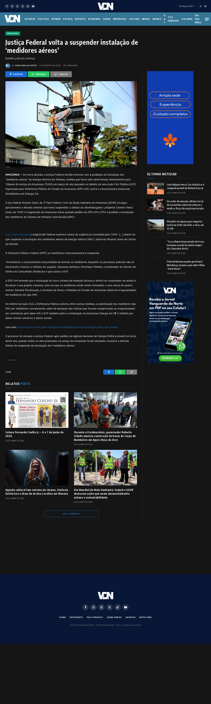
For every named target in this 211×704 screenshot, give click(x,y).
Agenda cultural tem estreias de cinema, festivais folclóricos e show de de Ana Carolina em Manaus (36, 511)
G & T (164, 19)
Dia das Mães (198, 19)
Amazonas (13, 53)
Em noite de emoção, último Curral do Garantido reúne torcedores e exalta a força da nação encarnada (185, 224)
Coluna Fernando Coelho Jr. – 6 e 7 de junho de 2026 (34, 453)
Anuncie (130, 637)
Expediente (76, 637)
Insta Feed (145, 637)
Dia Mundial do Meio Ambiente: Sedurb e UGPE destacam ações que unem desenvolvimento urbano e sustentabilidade (103, 513)
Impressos (119, 19)
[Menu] (207, 19)
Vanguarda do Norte (26, 85)
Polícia (67, 19)
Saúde (107, 19)
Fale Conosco (95, 637)
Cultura (134, 19)
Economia (94, 19)
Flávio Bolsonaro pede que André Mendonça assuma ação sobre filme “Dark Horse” (186, 285)
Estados (30, 19)
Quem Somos (114, 637)
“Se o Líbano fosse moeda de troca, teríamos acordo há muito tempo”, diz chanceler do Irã (186, 265)
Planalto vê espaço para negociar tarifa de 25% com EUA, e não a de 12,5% (185, 245)
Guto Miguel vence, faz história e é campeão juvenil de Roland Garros (185, 206)
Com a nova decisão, (17, 254)
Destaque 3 (12, 379)
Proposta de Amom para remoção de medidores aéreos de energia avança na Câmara (68, 347)
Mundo (157, 19)
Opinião (56, 19)
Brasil (146, 19)
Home (62, 637)
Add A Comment (71, 533)
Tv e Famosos (173, 19)
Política (43, 19)
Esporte (80, 19)
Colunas (186, 19)
